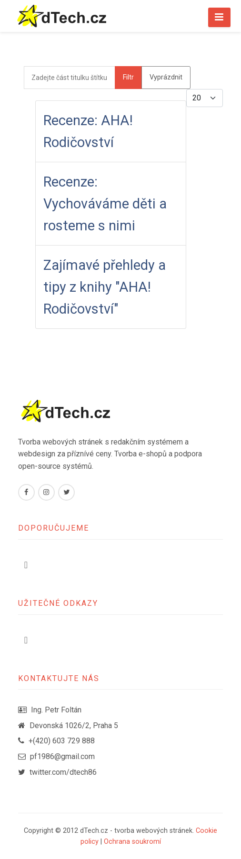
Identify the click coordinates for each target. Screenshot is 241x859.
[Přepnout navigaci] (26, 565)
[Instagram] (46, 492)
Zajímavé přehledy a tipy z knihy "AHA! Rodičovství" (104, 287)
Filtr (128, 77)
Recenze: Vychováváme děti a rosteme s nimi (105, 204)
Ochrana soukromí (132, 842)
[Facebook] (26, 492)
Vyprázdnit (166, 77)
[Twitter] (66, 492)
